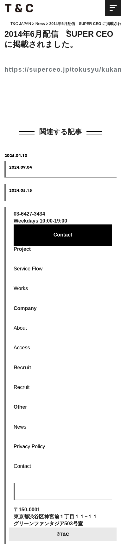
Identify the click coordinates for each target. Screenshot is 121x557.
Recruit (22, 387)
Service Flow (28, 268)
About (20, 328)
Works (21, 288)
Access (22, 347)
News (20, 427)
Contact (63, 234)
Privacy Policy (29, 446)
